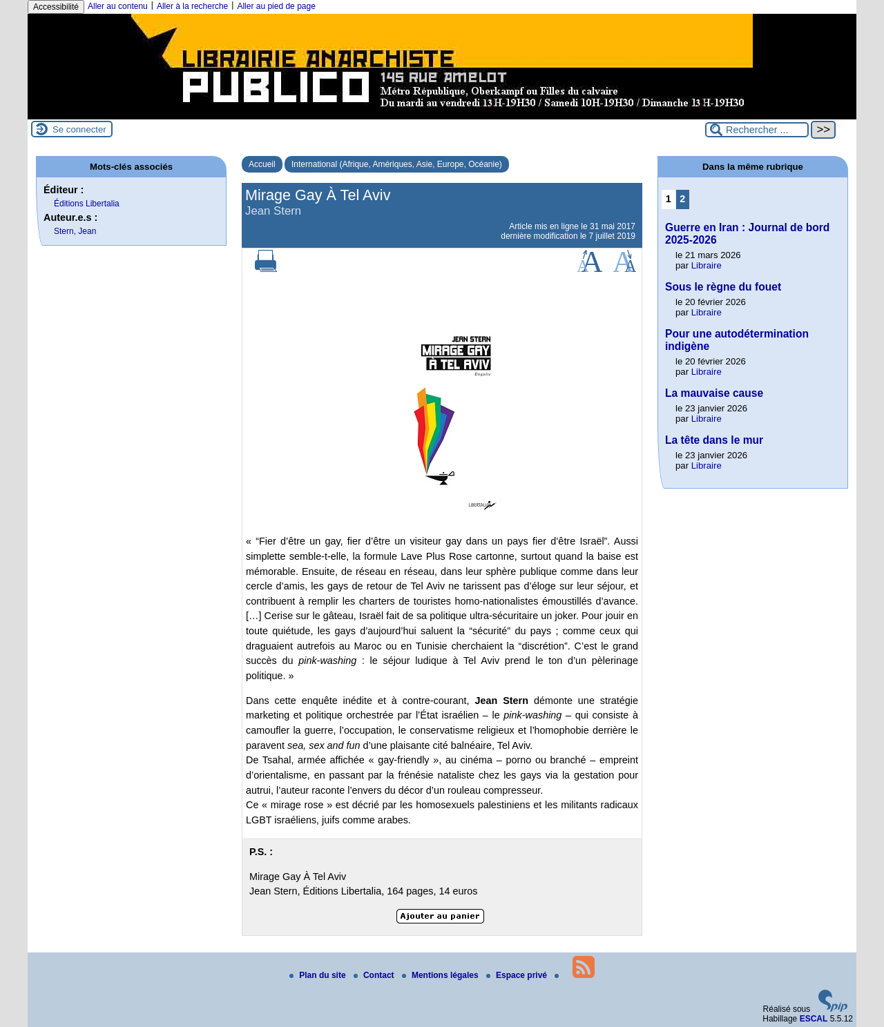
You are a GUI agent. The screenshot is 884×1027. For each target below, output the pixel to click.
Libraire (706, 265)
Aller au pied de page (276, 6)
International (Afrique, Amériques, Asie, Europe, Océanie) (396, 164)
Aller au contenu (118, 6)
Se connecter (79, 129)
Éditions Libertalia (86, 203)
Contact (375, 975)
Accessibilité (56, 7)
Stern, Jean (75, 231)
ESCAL (814, 1019)
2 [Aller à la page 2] (682, 198)
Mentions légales (441, 975)
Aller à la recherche (192, 6)
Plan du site (318, 975)
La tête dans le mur (714, 440)
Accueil (262, 164)
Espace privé (517, 975)
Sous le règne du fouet (723, 287)
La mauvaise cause (714, 393)
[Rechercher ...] (757, 129)
